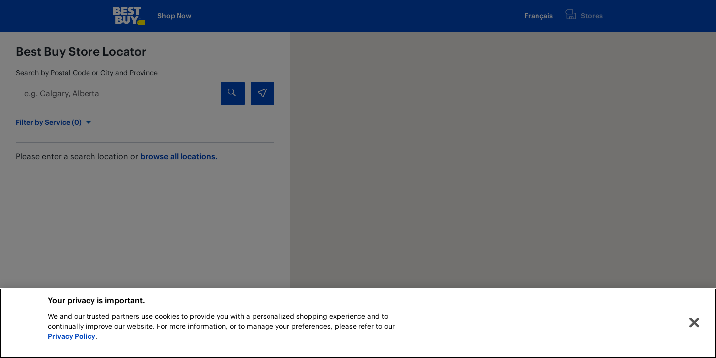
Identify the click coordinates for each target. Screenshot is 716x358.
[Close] (694, 323)
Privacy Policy (71, 336)
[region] (358, 323)
